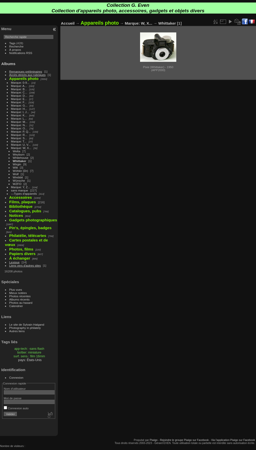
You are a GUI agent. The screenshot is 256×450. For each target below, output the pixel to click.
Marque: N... (19, 125)
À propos (15, 49)
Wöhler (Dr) (20, 170)
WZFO (17, 183)
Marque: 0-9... (20, 82)
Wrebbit (18, 177)
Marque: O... (19, 128)
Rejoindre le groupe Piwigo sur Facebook (184, 439)
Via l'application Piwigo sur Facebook (233, 439)
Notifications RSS (20, 53)
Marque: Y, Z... (20, 187)
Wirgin (17, 164)
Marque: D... (19, 95)
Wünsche (19, 180)
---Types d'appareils (24, 193)
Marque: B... (19, 89)
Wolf (16, 174)
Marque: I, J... (20, 112)
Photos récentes (20, 296)
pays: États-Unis (29, 360)
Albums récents (19, 299)
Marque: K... (19, 115)
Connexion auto (16, 408)
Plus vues (15, 289)
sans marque (19, 190)
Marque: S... (19, 138)
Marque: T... (19, 141)
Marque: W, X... (21, 147)
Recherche (16, 46)
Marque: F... (19, 102)
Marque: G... (19, 105)
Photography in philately (25, 327)
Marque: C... (19, 92)
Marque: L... (19, 118)
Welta (16, 151)
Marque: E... (19, 99)
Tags (12, 43)
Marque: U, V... (21, 144)
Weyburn (19, 154)
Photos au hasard (20, 302)
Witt (15, 167)
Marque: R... (19, 134)
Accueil (68, 23)
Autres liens (17, 331)
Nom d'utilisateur (15, 388)
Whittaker (19, 161)
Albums (8, 64)
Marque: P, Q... (21, 131)
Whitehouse (20, 157)
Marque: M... (19, 121)
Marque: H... (19, 108)
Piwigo (153, 439)
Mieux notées (18, 292)
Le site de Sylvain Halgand (26, 324)
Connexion (16, 377)
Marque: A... (19, 85)
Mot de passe (13, 398)
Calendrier (16, 306)
